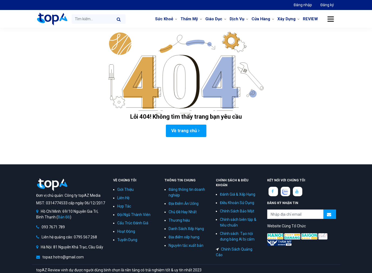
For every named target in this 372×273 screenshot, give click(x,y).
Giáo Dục (213, 18)
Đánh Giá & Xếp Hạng (237, 194)
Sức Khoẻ (164, 18)
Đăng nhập (303, 5)
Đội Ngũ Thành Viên (133, 214)
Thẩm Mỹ (189, 18)
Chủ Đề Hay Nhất (183, 212)
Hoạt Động (126, 231)
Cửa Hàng (261, 18)
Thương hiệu (179, 220)
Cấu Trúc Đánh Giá (132, 223)
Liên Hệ (123, 198)
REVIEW (310, 18)
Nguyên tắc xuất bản (186, 245)
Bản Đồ (64, 217)
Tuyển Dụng (127, 240)
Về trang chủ (185, 130)
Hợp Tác (124, 206)
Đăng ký (327, 5)
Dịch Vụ (237, 18)
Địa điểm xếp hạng (184, 237)
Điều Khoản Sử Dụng (237, 203)
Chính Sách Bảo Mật (237, 211)
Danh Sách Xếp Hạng (186, 229)
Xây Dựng (286, 18)
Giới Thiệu (125, 189)
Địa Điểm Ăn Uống (184, 203)
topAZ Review (51, 19)
